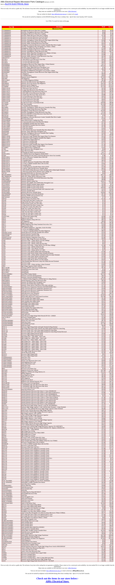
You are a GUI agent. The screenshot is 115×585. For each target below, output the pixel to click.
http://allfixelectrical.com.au (59, 14)
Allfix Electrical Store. (57, 581)
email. (76, 14)
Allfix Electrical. (72, 11)
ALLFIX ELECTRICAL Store (17, 4)
